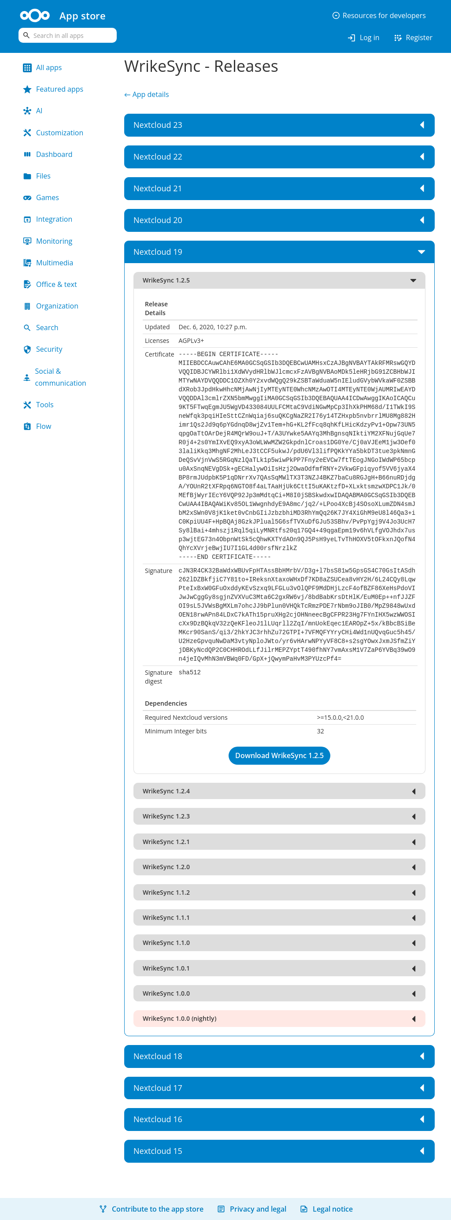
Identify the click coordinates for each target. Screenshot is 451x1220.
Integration (47, 219)
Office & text (50, 284)
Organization (50, 306)
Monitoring (47, 241)
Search (41, 327)
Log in (363, 38)
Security (43, 349)
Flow (37, 426)
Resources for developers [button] (379, 15)
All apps (42, 67)
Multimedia (48, 263)
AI (33, 110)
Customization (53, 133)
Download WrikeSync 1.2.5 (279, 755)
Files (37, 176)
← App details (146, 94)
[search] (67, 35)
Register (413, 38)
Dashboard (48, 154)
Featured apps (53, 89)
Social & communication (54, 377)
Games (41, 197)
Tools (38, 404)
